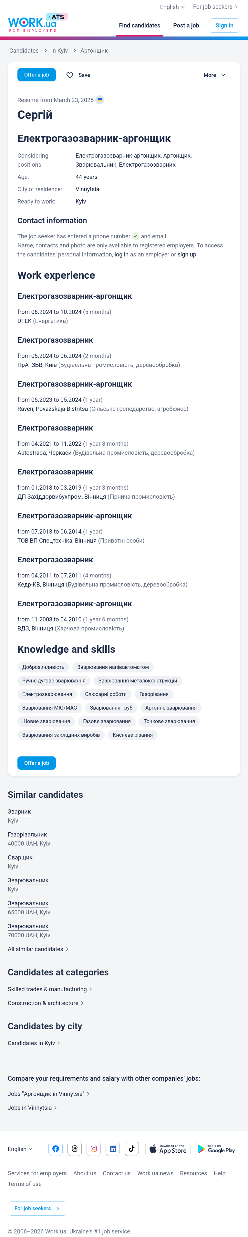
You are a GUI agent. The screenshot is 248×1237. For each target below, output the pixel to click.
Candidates (35, 1044)
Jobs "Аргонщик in (50, 1094)
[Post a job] (186, 25)
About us (85, 1174)
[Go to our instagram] (94, 1150)
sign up (187, 254)
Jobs (33, 1108)
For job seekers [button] (40, 1204)
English (21, 1150)
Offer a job (38, 75)
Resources (193, 1174)
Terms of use (25, 1184)
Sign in (224, 25)
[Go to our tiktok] (132, 1150)
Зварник (19, 812)
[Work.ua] (32, 25)
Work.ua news (155, 1174)
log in (122, 254)
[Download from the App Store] (168, 1150)
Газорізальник (27, 835)
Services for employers (37, 1174)
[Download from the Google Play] (217, 1150)
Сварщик (20, 858)
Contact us (117, 1174)
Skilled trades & (51, 990)
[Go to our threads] (74, 1150)
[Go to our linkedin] (113, 1150)
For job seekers (216, 6)
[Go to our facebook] (55, 1150)
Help (220, 1174)
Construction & (47, 1004)
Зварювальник (28, 881)
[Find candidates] (139, 25)
